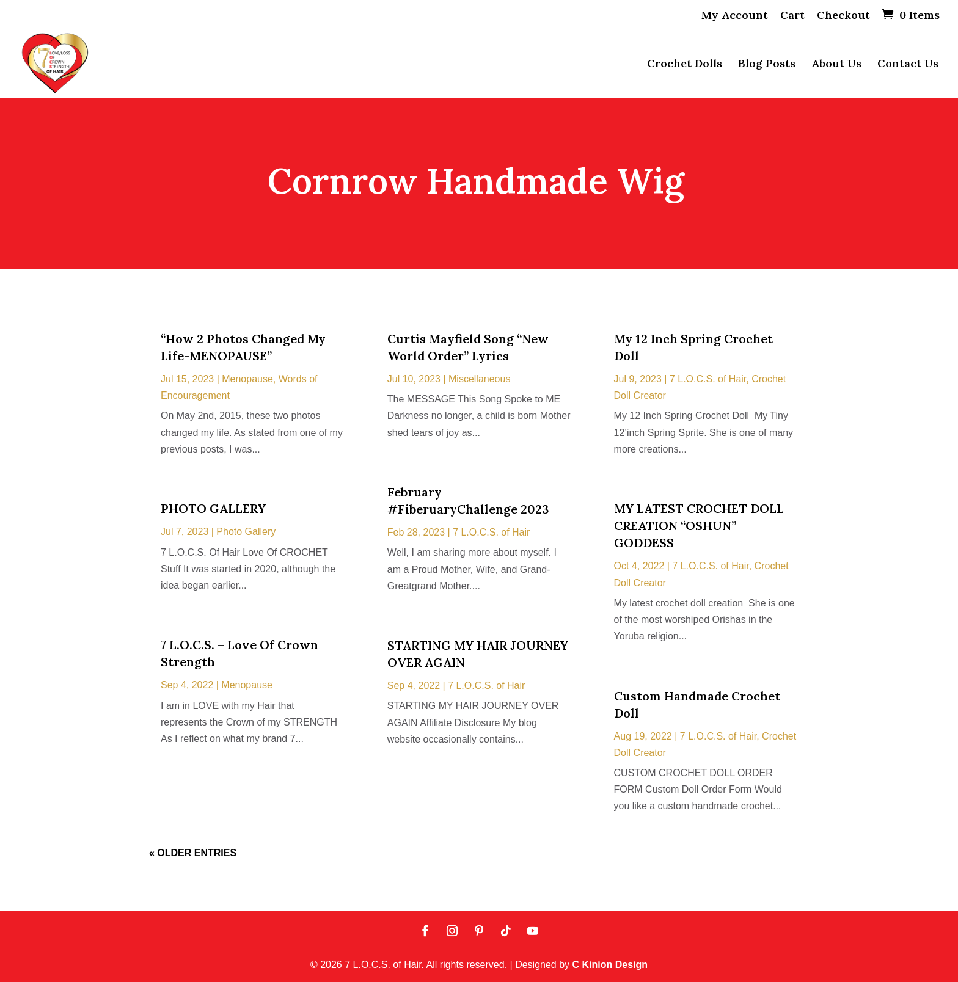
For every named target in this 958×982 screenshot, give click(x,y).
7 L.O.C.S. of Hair (491, 532)
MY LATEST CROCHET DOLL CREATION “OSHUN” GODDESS (699, 525)
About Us (836, 64)
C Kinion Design (610, 964)
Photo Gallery (246, 531)
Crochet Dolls (684, 64)
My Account (734, 16)
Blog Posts (766, 64)
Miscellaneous (479, 379)
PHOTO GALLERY (213, 508)
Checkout (843, 16)
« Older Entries (192, 853)
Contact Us (907, 64)
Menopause (247, 379)
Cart (792, 16)
